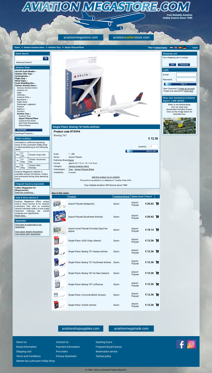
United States (161, 47)
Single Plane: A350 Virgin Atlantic (84, 240)
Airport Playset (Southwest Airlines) (85, 217)
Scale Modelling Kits (24, 83)
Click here (188, 91)
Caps (19, 92)
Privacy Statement (66, 356)
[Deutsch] (184, 47)
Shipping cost (23, 351)
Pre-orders (62, 351)
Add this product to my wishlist (106, 177)
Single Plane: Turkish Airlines (82, 305)
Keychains (21, 99)
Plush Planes (25, 125)
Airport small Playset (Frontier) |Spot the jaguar (87, 229)
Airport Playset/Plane (28, 118)
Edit (172, 64)
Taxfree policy (103, 356)
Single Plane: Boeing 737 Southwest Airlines (89, 262)
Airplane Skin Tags (23, 74)
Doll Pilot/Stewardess (28, 123)
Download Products (24, 133)
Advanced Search (24, 62)
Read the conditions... (25, 192)
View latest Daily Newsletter (28, 234)
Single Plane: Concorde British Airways (87, 295)
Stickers (21, 111)
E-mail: (166, 75)
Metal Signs (20, 81)
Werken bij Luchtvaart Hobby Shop (35, 360)
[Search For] (29, 58)
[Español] (180, 47)
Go (45, 58)
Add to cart (151, 151)
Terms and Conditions (28, 356)
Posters (20, 107)
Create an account (186, 88)
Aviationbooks (21, 76)
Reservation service (106, 351)
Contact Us (62, 342)
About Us (21, 342)
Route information (26, 346)
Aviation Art (22, 90)
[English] (175, 47)
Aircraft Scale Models (25, 71)
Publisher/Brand (121, 196)
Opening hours (104, 342)
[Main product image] (106, 123)
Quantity (142, 146)
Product (72, 196)
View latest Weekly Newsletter (29, 232)
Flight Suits (22, 102)
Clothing (20, 95)
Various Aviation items (25, 85)
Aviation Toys (23, 114)
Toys (71, 169)
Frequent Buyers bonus (109, 346)
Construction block (27, 121)
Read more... (21, 216)
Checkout (184, 64)
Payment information (68, 346)
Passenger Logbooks (26, 104)
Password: (167, 79)
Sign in (184, 84)
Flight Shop (20, 78)
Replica (20, 109)
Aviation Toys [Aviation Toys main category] (25, 116)
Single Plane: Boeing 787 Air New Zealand (88, 273)
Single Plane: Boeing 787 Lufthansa (85, 284)
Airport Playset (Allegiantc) (81, 204)
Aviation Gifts (23, 97)
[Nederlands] (171, 47)
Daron (71, 160)
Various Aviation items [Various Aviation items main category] (27, 88)
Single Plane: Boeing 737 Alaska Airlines (87, 251)
